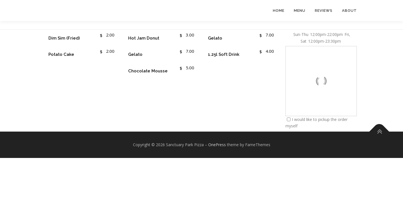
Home (278, 10)
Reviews (323, 10)
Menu (299, 10)
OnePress (217, 144)
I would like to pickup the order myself (316, 123)
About (349, 10)
